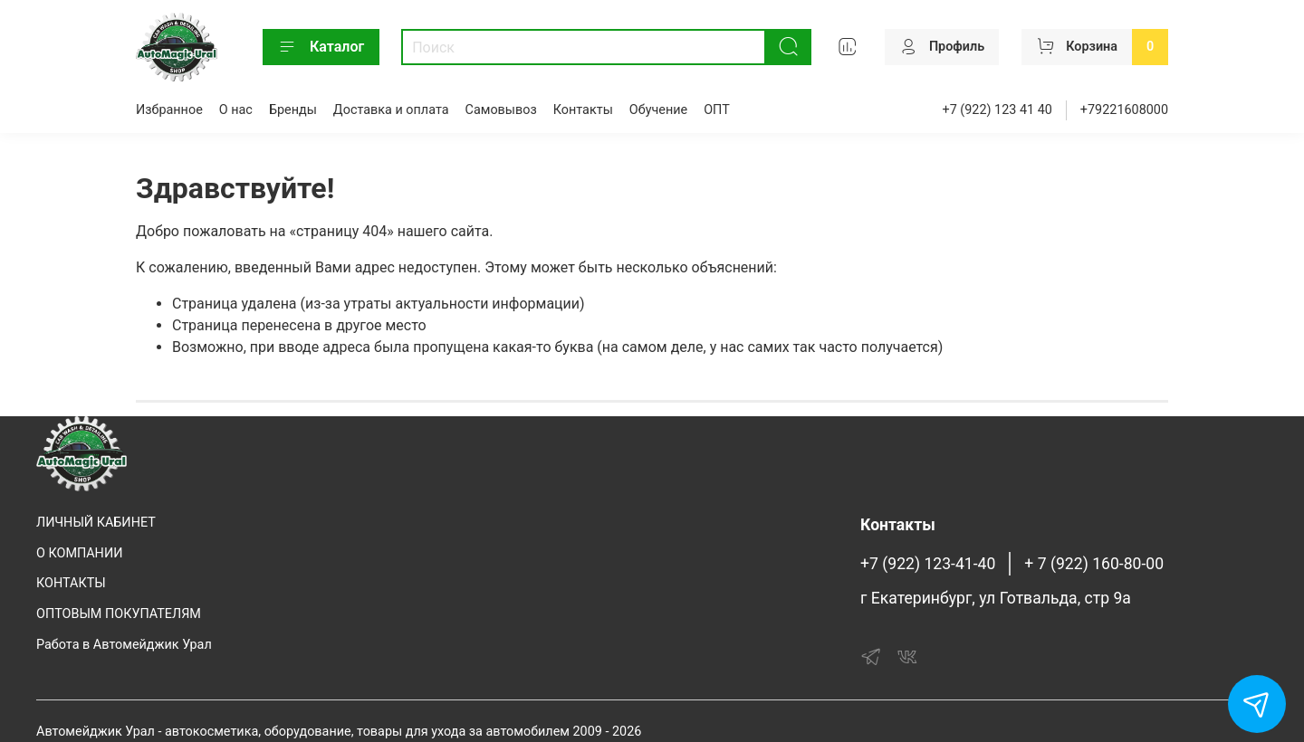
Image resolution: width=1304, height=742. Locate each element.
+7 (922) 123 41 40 (997, 110)
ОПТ (717, 110)
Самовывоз (501, 110)
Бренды (293, 110)
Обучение (658, 110)
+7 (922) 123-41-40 (927, 564)
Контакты (583, 110)
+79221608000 (1124, 110)
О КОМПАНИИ (79, 553)
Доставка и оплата (391, 110)
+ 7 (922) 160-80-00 (1094, 564)
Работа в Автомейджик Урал (124, 644)
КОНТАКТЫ (71, 583)
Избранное (169, 110)
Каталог (321, 47)
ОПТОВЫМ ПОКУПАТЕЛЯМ (118, 614)
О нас (236, 110)
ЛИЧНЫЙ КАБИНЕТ (96, 522)
